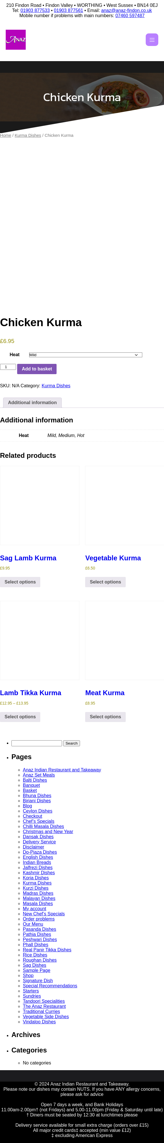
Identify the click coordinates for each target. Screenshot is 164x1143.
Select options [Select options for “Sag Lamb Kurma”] (20, 581)
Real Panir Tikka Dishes (47, 949)
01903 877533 (35, 10)
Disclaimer (33, 847)
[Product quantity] (8, 367)
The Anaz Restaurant (44, 1006)
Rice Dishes (35, 954)
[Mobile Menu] (152, 39)
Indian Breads (37, 862)
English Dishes (38, 857)
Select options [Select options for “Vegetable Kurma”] (105, 581)
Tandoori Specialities (44, 1001)
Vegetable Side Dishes (46, 1016)
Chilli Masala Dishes (43, 826)
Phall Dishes (35, 944)
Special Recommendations (50, 985)
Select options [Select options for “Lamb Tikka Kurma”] (20, 716)
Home (5, 135)
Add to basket (37, 368)
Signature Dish (38, 980)
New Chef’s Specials (44, 913)
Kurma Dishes (28, 135)
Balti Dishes (35, 780)
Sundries (32, 996)
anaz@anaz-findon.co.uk (126, 10)
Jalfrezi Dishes (38, 867)
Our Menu (33, 924)
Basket (30, 790)
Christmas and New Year (48, 831)
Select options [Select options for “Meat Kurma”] (105, 716)
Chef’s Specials (38, 821)
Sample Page (36, 970)
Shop (28, 975)
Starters (31, 990)
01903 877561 (68, 10)
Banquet (31, 785)
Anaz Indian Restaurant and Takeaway (62, 769)
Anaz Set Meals (39, 775)
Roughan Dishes (40, 960)
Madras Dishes (38, 893)
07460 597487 (130, 15)
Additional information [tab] (32, 402)
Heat (15, 354)
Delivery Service (39, 841)
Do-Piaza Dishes (40, 852)
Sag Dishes (34, 965)
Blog (27, 805)
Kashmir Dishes (39, 872)
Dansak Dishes (38, 836)
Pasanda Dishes (39, 929)
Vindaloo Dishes (39, 1021)
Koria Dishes (36, 877)
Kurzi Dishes (36, 888)
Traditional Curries (41, 1011)
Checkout (32, 816)
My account (34, 908)
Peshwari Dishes (40, 939)
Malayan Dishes (39, 898)
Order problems (39, 919)
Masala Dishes (38, 903)
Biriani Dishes (37, 800)
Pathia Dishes (37, 934)
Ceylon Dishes (37, 811)
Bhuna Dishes (37, 795)
